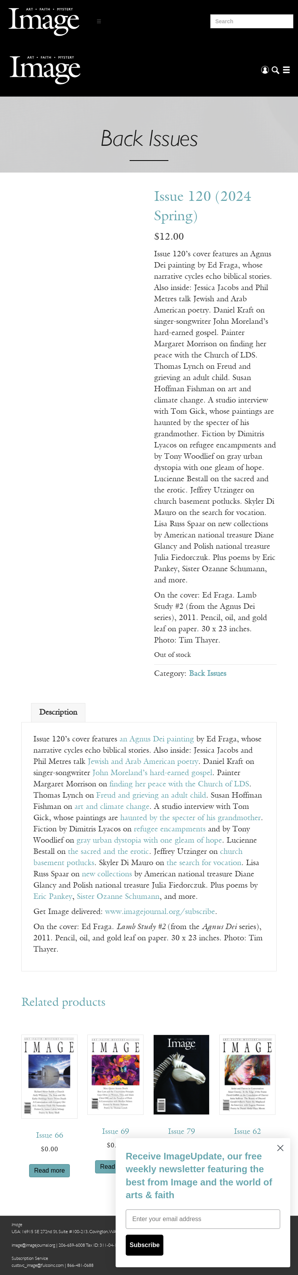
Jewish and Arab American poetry (143, 762)
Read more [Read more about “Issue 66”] (49, 1170)
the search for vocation (203, 863)
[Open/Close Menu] (99, 21)
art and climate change (110, 807)
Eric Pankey (52, 897)
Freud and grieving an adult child (151, 796)
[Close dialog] (280, 1148)
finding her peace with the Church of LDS (178, 784)
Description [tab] (58, 713)
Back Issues (207, 674)
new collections (107, 874)
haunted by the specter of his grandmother (189, 818)
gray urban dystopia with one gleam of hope (149, 841)
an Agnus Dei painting (157, 739)
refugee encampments (170, 829)
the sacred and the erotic (108, 852)
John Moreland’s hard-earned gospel (152, 773)
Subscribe (144, 1245)
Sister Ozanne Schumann (118, 897)
